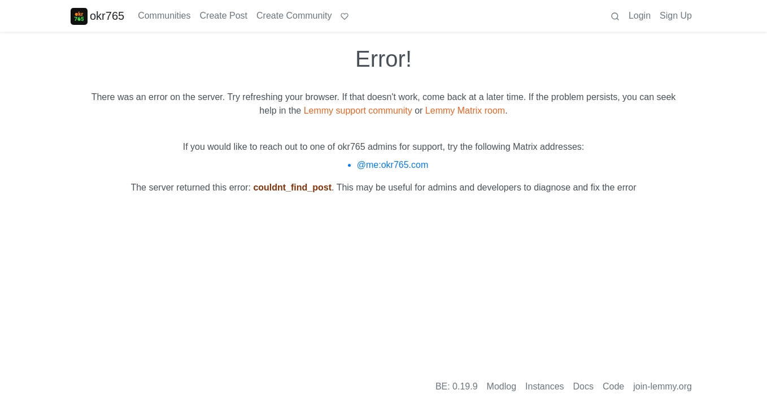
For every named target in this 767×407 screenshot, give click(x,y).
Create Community (294, 15)
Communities (164, 15)
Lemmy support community (358, 110)
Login (640, 15)
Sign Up (676, 15)
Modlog (501, 386)
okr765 (97, 16)
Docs (583, 386)
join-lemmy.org (662, 386)
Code (613, 386)
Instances (544, 386)
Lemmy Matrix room (465, 110)
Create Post (223, 15)
